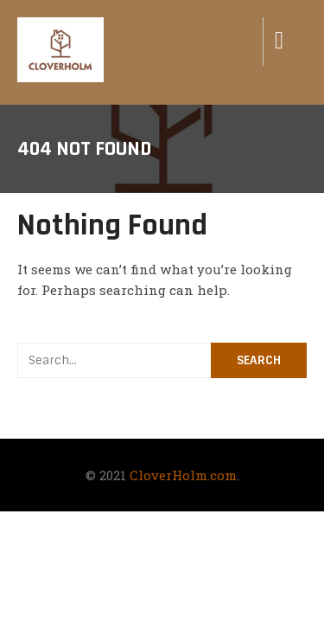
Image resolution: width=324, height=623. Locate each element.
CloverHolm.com (183, 475)
